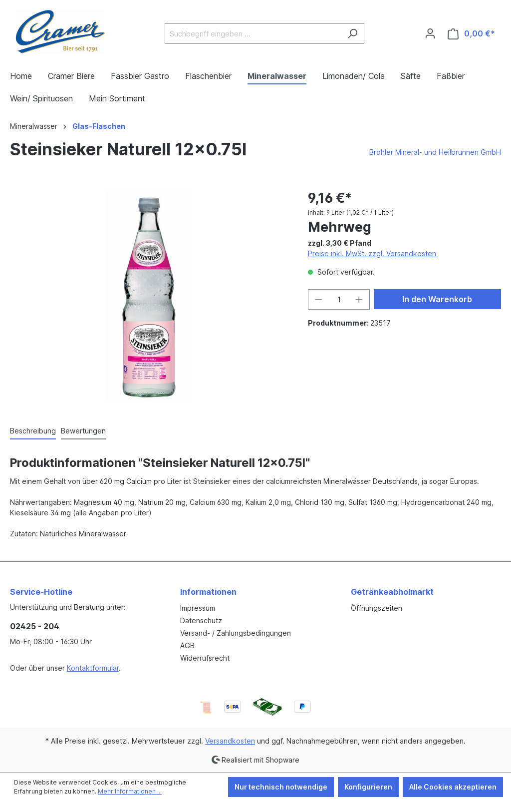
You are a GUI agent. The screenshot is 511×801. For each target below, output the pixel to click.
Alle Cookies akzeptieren (453, 787)
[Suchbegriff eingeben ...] (253, 33)
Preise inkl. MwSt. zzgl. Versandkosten (372, 253)
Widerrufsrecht (205, 658)
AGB (187, 645)
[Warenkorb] (471, 33)
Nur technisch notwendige (281, 787)
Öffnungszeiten (376, 608)
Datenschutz (201, 620)
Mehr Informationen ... (130, 791)
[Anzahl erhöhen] (359, 299)
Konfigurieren (368, 787)
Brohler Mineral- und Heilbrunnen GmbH (435, 152)
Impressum (197, 608)
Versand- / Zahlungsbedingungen (235, 633)
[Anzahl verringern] (318, 299)
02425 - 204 (34, 626)
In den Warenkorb (437, 299)
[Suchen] (352, 33)
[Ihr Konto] (430, 33)
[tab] (33, 431)
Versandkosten (230, 741)
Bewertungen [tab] (83, 430)
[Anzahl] (339, 299)
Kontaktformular (93, 668)
